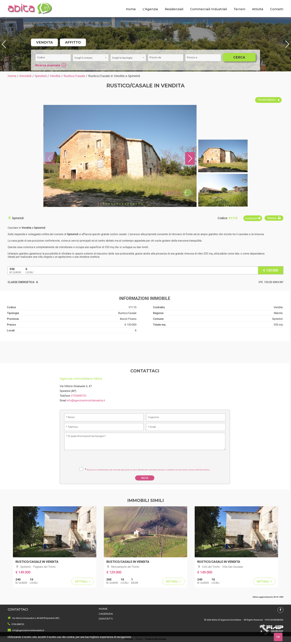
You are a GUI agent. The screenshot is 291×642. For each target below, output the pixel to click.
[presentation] (145, 460)
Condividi (252, 218)
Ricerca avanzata (50, 65)
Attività (257, 9)
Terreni (239, 9)
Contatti (276, 9)
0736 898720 (18, 624)
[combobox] (91, 57)
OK (278, 637)
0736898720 (78, 395)
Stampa (274, 217)
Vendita (44, 42)
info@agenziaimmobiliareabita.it (86, 400)
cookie (71, 637)
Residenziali (174, 9)
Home (131, 9)
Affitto (73, 42)
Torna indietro (268, 100)
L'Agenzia (150, 9)
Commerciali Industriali (208, 9)
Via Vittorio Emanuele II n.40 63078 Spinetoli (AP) (35, 618)
